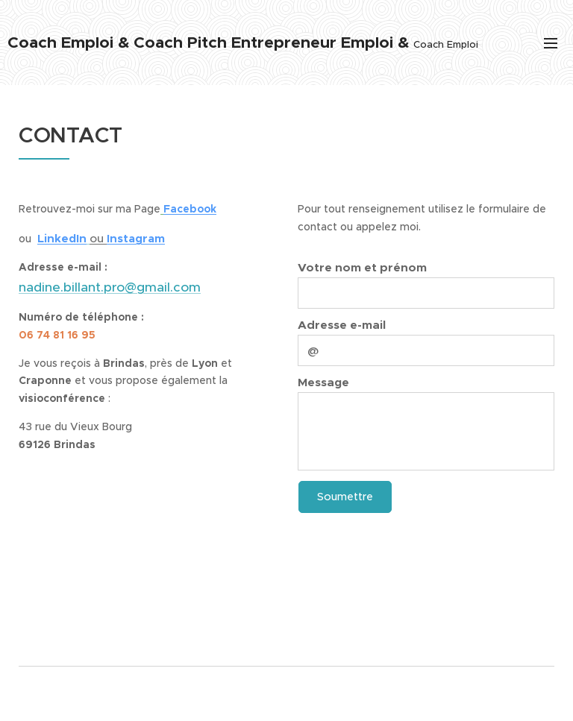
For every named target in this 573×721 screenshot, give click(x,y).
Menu (550, 43)
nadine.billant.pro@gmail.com (110, 287)
